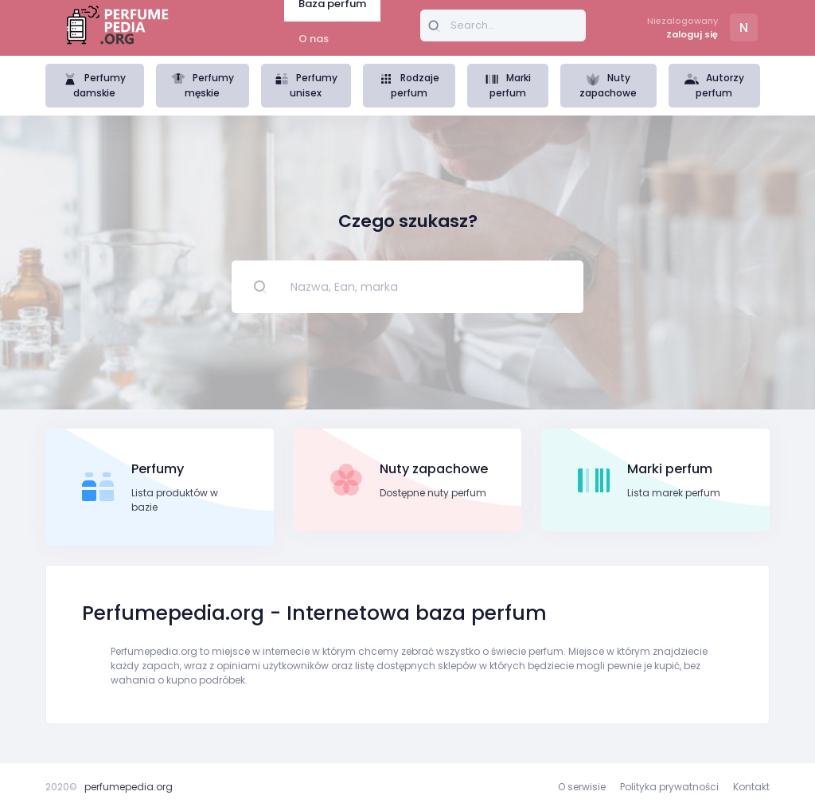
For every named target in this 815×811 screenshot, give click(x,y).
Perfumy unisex (306, 85)
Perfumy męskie (202, 85)
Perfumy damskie (94, 85)
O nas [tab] (313, 38)
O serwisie (582, 786)
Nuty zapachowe (608, 85)
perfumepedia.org (128, 786)
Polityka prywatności (669, 786)
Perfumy (157, 469)
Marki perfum (508, 85)
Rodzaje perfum (409, 85)
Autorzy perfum (714, 85)
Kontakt (751, 786)
